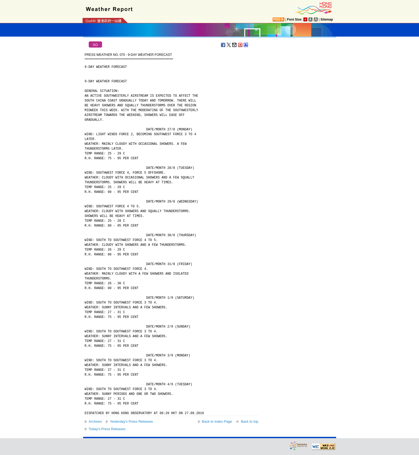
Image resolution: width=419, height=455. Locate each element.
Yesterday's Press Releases (131, 421)
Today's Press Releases (107, 429)
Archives (95, 421)
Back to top (249, 421)
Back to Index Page (217, 421)
